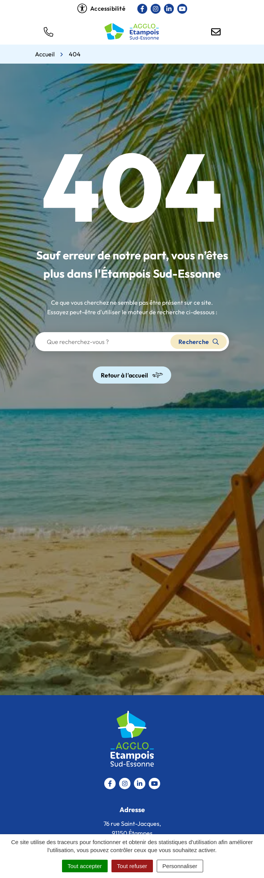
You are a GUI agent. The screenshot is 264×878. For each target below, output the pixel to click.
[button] (48, 31)
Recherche (198, 341)
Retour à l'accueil (132, 375)
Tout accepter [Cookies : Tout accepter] (85, 866)
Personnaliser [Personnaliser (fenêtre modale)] (179, 866)
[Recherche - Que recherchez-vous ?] (103, 342)
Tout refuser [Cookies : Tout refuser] (132, 866)
